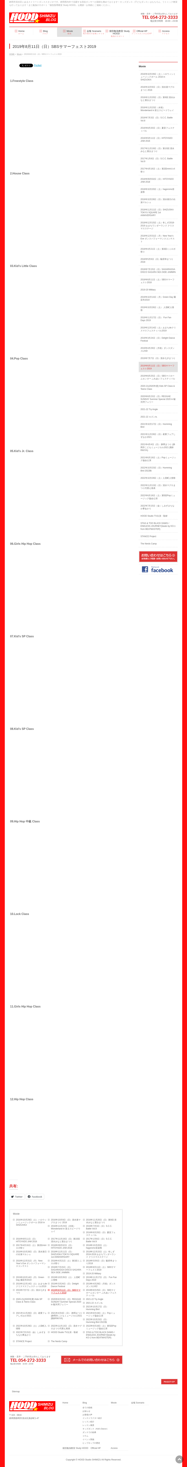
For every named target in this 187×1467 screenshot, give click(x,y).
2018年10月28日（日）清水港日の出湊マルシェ (31, 1253)
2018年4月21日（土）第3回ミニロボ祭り (66, 1262)
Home (65, 1403)
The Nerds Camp (59, 1341)
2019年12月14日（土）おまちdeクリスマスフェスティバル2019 (31, 1285)
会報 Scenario (137, 1403)
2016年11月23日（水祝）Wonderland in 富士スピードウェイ (65, 1229)
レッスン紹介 (88, 1422)
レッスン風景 (88, 1425)
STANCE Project (24, 1341)
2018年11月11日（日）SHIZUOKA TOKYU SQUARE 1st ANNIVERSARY (65, 1254)
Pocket (38, 65)
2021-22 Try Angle (94, 1299)
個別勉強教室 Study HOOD (75, 1448)
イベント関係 (88, 1439)
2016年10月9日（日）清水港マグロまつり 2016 (66, 1221)
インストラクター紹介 (92, 1418)
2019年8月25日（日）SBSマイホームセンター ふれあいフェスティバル (101, 1293)
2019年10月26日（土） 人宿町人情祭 (65, 1278)
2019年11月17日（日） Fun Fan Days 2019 (101, 1278)
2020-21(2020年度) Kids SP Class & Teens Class (29, 1300)
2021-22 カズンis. (94, 1303)
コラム (85, 1436)
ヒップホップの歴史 (91, 1443)
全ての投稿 (87, 1407)
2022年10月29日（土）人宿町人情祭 (31, 1327)
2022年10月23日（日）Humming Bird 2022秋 (97, 1320)
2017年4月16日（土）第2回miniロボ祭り (31, 1246)
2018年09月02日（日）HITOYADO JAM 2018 (62, 1246)
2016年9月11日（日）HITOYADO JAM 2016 (26, 1240)
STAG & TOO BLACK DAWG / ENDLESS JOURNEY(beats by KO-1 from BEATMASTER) (101, 1335)
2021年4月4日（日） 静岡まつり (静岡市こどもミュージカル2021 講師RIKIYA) (66, 1316)
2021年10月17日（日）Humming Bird (97, 1308)
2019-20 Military (93, 1273)
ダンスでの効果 (89, 1432)
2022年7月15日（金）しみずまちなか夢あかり (31, 1333)
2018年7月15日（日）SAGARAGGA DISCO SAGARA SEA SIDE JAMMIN (66, 1270)
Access (114, 1448)
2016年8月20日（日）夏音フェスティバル (101, 1233)
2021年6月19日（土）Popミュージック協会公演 (100, 1314)
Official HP (96, 1448)
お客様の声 (87, 1415)
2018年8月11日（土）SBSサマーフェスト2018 (101, 1268)
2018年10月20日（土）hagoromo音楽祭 (97, 1246)
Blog (84, 1403)
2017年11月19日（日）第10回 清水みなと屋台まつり (65, 1240)
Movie (16, 1213)
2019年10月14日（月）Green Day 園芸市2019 (30, 1278)
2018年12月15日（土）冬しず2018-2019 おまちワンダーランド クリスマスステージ (101, 1254)
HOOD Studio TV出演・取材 (64, 1332)
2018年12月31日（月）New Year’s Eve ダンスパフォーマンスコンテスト (31, 1263)
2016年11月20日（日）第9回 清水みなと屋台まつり (101, 1221)
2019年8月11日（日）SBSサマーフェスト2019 (66, 1291)
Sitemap (16, 1391)
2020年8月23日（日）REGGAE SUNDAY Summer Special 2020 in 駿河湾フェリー (66, 1302)
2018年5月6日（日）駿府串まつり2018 (101, 1262)
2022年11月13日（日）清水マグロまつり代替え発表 (66, 1327)
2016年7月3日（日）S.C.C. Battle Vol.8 (99, 1227)
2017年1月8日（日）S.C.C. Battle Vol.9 (99, 1240)
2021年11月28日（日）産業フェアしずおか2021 (31, 1314)
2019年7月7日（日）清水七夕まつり (31, 1291)
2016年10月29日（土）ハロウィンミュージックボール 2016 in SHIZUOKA (31, 1222)
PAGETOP (169, 1382)
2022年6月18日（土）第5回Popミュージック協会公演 (101, 1327)
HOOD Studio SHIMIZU (89, 1459)
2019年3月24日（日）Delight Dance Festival (65, 1285)
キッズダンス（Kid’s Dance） (95, 1429)
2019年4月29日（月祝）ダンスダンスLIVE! (101, 1285)
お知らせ (86, 1411)
